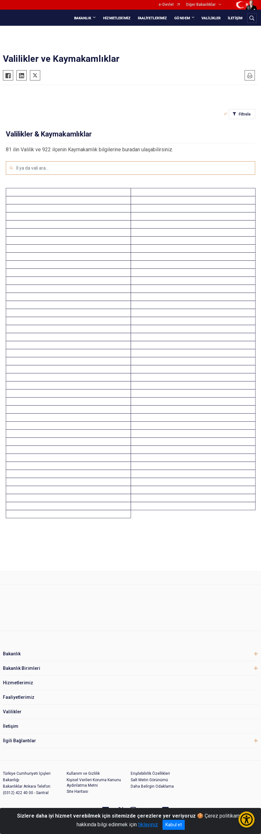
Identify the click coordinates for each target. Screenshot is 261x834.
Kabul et (173, 824)
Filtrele (245, 114)
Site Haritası (77, 791)
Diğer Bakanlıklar (201, 5)
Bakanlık (12, 653)
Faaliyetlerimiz (18, 697)
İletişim (10, 726)
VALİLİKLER (211, 18)
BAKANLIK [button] (82, 18)
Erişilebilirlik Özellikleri (150, 773)
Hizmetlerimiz (18, 682)
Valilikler (12, 711)
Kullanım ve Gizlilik (83, 773)
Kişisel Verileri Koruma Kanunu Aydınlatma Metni (94, 783)
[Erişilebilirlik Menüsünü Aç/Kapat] (246, 819)
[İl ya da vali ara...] (135, 168)
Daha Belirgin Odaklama (152, 786)
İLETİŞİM (235, 18)
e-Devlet (166, 5)
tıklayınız (148, 824)
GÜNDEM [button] (182, 18)
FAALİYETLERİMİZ (152, 18)
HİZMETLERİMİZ (117, 18)
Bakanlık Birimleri (21, 668)
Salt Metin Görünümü (149, 780)
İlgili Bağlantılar (19, 740)
